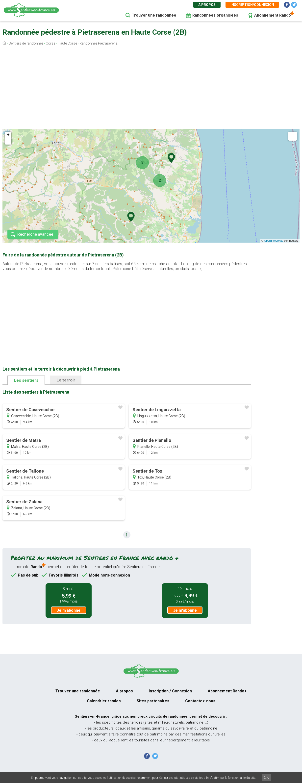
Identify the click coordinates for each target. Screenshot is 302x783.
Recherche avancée (35, 234)
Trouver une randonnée (154, 15)
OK (266, 777)
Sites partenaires (153, 701)
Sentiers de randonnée (26, 43)
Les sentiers (26, 380)
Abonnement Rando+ (227, 691)
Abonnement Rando (272, 15)
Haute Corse (67, 43)
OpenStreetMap (273, 240)
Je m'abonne (68, 610)
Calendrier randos (104, 701)
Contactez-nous (200, 701)
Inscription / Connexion (170, 691)
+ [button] (8, 135)
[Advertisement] (151, 88)
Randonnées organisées (215, 15)
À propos (207, 5)
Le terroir (65, 380)
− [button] (8, 141)
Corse (50, 43)
